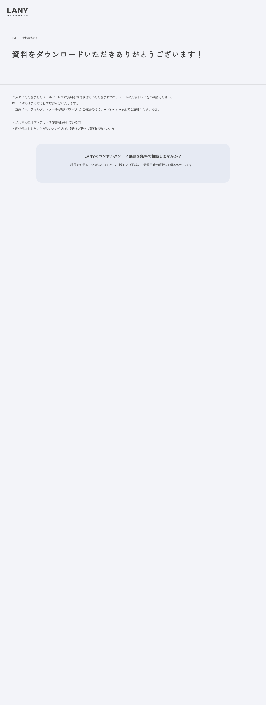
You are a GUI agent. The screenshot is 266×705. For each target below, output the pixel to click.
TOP (14, 37)
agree (243, 697)
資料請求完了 (29, 37)
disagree (213, 697)
